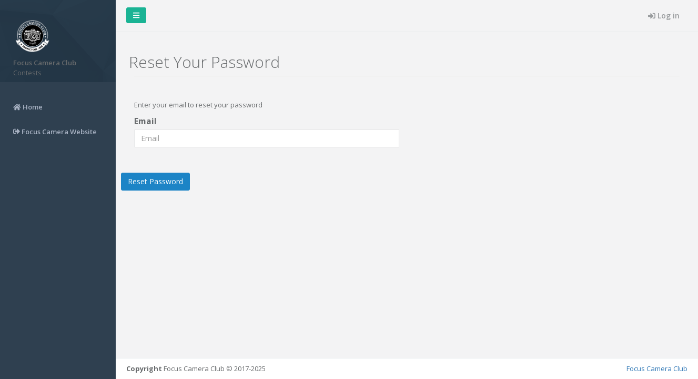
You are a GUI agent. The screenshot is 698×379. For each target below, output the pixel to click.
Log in (664, 16)
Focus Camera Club (656, 368)
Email (145, 121)
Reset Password (155, 181)
